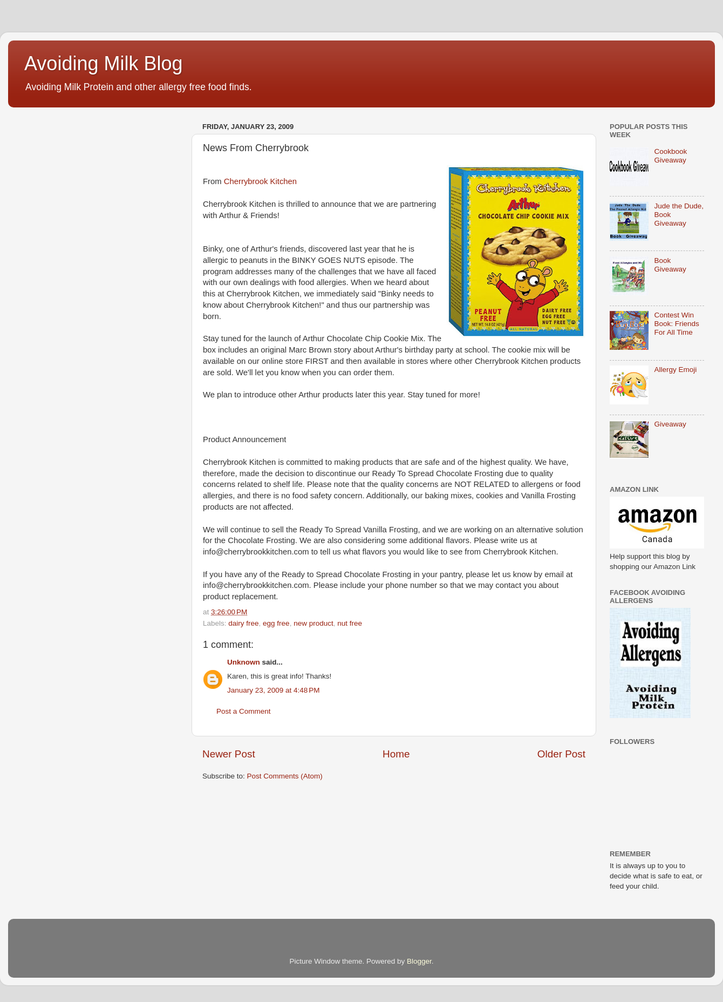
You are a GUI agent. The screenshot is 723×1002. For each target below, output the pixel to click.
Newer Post (228, 754)
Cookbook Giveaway (670, 155)
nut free (349, 623)
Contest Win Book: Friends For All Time (676, 323)
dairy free (243, 623)
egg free (276, 623)
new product (313, 623)
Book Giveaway (670, 264)
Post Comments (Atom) (285, 776)
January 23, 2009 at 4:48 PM (273, 690)
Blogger (419, 961)
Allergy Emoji (675, 369)
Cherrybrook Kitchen (260, 181)
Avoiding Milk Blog (103, 63)
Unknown (243, 662)
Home (396, 754)
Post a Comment (243, 711)
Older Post (561, 754)
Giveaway (670, 424)
